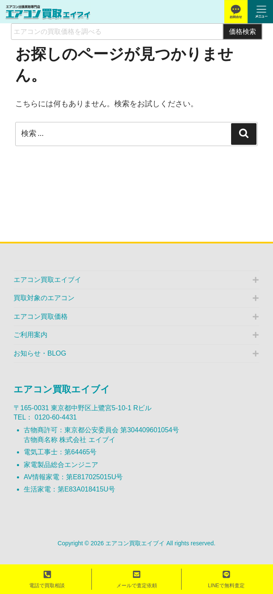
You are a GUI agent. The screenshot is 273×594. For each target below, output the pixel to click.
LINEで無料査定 (226, 579)
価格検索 (242, 31)
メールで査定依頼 (136, 579)
